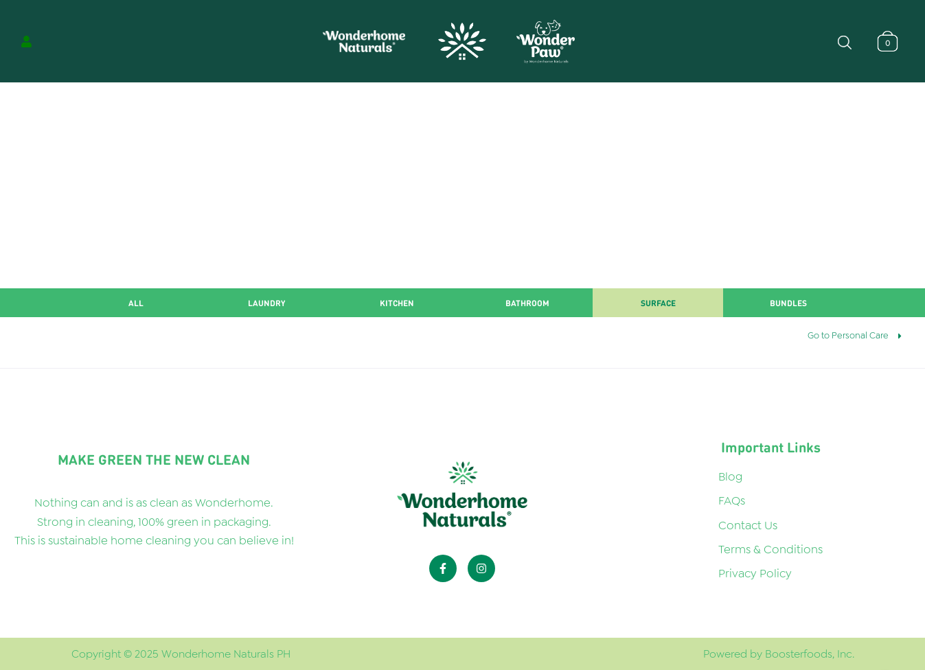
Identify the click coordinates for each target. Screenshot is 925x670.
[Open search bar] (845, 41)
